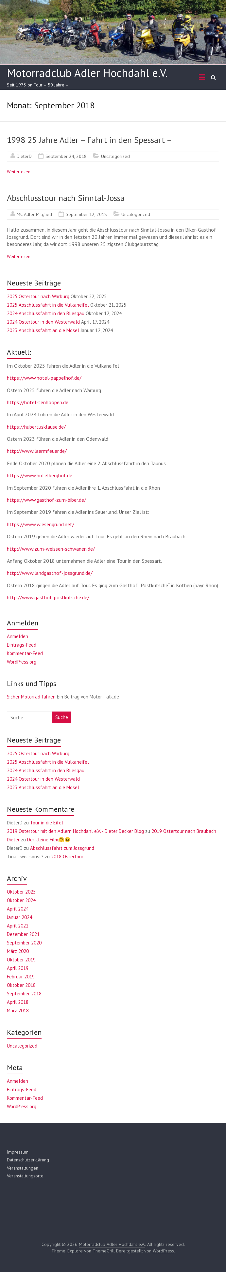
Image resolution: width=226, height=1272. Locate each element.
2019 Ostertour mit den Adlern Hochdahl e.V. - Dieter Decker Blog (75, 831)
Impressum (17, 1152)
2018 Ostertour (67, 856)
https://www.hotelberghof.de (39, 475)
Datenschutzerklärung (28, 1160)
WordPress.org (21, 662)
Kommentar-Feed (25, 653)
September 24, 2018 (66, 156)
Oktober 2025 (21, 892)
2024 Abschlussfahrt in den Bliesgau (45, 313)
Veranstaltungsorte (25, 1176)
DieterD (24, 156)
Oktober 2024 (21, 900)
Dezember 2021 (23, 934)
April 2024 (17, 909)
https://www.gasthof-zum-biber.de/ (46, 500)
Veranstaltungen (22, 1168)
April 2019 (17, 968)
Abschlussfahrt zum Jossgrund (62, 848)
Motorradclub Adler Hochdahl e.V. (87, 73)
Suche (61, 717)
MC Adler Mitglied (34, 214)
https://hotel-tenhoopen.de (37, 402)
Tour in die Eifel (46, 823)
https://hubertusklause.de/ (36, 426)
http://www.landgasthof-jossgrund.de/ (50, 573)
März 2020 (18, 951)
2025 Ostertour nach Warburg (38, 296)
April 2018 (17, 1002)
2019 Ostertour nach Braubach (183, 831)
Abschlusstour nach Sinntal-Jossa (66, 197)
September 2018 (24, 993)
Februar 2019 (21, 976)
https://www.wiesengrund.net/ (40, 524)
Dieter (13, 839)
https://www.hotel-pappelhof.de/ (44, 378)
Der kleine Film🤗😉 (49, 839)
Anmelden (17, 636)
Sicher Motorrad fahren (31, 697)
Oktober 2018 (21, 985)
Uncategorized (115, 156)
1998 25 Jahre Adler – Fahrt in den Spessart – (89, 139)
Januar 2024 (19, 917)
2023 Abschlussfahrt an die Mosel (43, 330)
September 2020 (24, 943)
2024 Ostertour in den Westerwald (43, 322)
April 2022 (17, 926)
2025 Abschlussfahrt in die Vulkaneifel (48, 305)
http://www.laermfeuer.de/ (37, 451)
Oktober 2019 (21, 960)
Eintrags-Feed (21, 645)
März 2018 (18, 1010)
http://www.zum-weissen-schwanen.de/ (51, 548)
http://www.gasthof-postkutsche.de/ (48, 597)
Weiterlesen (18, 172)
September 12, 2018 (86, 214)
